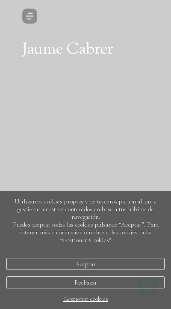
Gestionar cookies (85, 299)
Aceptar (85, 264)
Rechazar (85, 282)
